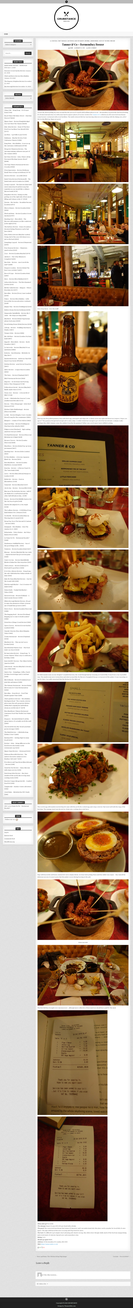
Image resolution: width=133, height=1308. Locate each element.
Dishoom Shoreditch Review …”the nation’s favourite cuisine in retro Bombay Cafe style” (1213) (15, 757)
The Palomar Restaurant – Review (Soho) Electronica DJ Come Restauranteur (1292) (17, 688)
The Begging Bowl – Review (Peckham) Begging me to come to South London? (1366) (17, 617)
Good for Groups (79, 41)
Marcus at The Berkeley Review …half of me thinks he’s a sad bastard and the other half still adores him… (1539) (17, 494)
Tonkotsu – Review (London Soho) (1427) (17, 549)
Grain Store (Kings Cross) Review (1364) (17, 622)
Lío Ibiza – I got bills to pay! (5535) (15, 134)
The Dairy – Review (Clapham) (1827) (16, 375)
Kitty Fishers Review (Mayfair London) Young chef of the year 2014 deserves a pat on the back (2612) (17, 237)
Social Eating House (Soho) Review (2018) (18, 324)
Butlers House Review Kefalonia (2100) (17, 310)
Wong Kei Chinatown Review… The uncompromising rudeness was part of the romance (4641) (17, 151)
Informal (87, 41)
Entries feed (8, 835)
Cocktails (54, 41)
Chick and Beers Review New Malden (16, 76)
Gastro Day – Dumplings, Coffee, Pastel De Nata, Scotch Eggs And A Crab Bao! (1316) (17, 674)
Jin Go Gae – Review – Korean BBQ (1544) (17, 488)
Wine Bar (112, 41)
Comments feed (9, 839)
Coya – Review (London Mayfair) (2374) (17, 253)
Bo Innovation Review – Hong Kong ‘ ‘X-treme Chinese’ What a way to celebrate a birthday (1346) (18, 656)
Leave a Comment (92, 48)
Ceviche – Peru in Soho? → (122, 1256)
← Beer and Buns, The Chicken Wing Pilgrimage (51, 1256)
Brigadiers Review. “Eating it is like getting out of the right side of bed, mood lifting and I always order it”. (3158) (17, 197)
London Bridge (94, 41)
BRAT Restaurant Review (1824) (14, 378)
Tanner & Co (97, 114)
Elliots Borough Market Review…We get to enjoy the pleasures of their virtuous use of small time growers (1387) (17, 603)
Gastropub (70, 41)
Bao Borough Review (11, 86)
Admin (71, 48)
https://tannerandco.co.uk (49, 1244)
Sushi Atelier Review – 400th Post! (15, 65)
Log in (6, 832)
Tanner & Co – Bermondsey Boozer (83, 44)
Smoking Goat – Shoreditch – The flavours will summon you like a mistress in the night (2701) (17, 221)
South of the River (104, 41)
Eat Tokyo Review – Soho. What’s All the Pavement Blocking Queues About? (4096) (17, 159)
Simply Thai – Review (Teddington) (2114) (17, 306)
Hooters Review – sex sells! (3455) (15, 175)
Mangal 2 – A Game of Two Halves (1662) (17, 420)
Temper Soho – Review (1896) (14, 333)
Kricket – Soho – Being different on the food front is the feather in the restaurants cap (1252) (17, 746)
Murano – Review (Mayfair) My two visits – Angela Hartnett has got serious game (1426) (18, 555)
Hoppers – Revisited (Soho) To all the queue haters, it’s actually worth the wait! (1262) (17, 721)
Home (6, 34)
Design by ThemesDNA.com (67, 1306)
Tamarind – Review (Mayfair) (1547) (16, 485)
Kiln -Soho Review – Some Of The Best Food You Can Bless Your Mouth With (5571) (17, 129)
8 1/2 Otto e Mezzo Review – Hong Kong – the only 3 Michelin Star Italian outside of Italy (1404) (18, 573)
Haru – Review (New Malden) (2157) (16, 279)
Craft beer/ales (62, 41)
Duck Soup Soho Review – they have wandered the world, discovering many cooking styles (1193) (17, 776)
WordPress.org (9, 842)
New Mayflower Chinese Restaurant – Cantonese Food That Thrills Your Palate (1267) (17, 713)
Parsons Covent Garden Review (14, 71)
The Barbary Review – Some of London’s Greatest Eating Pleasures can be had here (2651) (17, 229)
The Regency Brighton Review (14, 81)
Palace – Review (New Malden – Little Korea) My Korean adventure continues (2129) (17, 301)
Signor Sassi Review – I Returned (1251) (17, 751)
